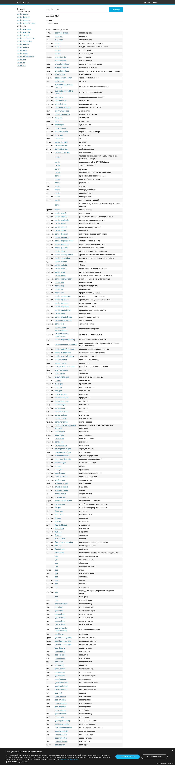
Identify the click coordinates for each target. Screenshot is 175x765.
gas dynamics (60, 696)
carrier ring (21, 59)
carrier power (22, 53)
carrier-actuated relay (63, 317)
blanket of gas (60, 100)
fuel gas (58, 546)
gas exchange (60, 710)
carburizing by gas (62, 152)
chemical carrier (61, 370)
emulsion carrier (61, 487)
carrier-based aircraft (63, 320)
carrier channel (61, 227)
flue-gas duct (60, 539)
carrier (57, 157)
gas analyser (60, 614)
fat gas (57, 508)
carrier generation (24, 29)
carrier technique (61, 303)
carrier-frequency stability (65, 340)
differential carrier (62, 456)
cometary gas (60, 405)
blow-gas (58, 118)
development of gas (63, 449)
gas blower (59, 634)
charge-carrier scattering (64, 366)
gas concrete (60, 655)
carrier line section (24, 41)
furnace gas (59, 549)
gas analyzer (60, 621)
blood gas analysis (62, 114)
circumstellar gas (62, 377)
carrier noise (22, 50)
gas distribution (61, 683)
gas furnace (59, 717)
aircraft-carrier (60, 60)
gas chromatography (63, 641)
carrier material (23, 44)
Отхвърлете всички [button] (154, 757)
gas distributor (61, 689)
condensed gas (61, 415)
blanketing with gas (62, 107)
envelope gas (60, 497)
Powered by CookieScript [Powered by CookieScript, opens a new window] (165, 764)
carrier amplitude (62, 220)
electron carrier (61, 476)
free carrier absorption (64, 542)
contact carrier (61, 418)
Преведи (116, 9)
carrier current (22, 14)
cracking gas (60, 431)
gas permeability (61, 731)
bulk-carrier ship (61, 132)
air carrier (59, 40)
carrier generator (23, 32)
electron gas (60, 480)
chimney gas (60, 373)
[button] (58, 762)
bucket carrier (60, 128)
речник (147, 2)
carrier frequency (24, 20)
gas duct (58, 693)
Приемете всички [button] (128, 757)
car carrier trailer (61, 142)
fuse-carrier (59, 553)
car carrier (59, 139)
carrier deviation (23, 17)
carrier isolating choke (26, 38)
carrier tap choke (61, 300)
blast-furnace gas (62, 111)
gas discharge (60, 679)
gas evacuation (61, 703)
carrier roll (21, 62)
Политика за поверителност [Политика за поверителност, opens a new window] (69, 759)
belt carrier (59, 97)
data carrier (59, 438)
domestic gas (60, 463)
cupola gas (59, 435)
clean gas (59, 384)
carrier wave (60, 313)
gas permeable (61, 734)
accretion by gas (61, 33)
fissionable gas (61, 525)
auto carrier (59, 81)
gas (56, 556)
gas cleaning (60, 648)
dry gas (58, 466)
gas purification (61, 738)
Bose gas (58, 121)
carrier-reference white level (66, 344)
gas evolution (60, 707)
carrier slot (21, 65)
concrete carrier (61, 411)
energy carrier (60, 494)
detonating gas (61, 445)
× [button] (172, 750)
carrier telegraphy (62, 307)
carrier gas (21, 26)
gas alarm (59, 607)
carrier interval (23, 35)
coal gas (58, 387)
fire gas (58, 518)
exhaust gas (60, 504)
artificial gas (60, 74)
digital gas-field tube (63, 459)
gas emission (60, 700)
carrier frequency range (26, 23)
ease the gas (60, 473)
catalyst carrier (61, 360)
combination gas (61, 398)
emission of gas (61, 483)
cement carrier (61, 363)
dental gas (59, 442)
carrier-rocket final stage (64, 349)
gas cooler (59, 662)
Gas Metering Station (63, 727)
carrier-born (59, 324)
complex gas (60, 408)
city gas (58, 380)
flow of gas (59, 528)
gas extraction (60, 714)
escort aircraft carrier (63, 501)
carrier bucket (60, 223)
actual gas (59, 36)
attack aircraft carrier (63, 78)
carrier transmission (63, 310)
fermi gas (58, 511)
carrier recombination (25, 56)
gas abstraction (61, 604)
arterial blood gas (62, 64)
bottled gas (59, 125)
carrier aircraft (60, 213)
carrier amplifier (61, 217)
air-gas (57, 50)
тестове (154, 2)
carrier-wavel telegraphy (64, 356)
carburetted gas (61, 145)
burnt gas (58, 135)
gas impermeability (62, 721)
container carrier (61, 422)
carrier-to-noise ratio (63, 353)
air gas (57, 43)
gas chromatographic (63, 638)
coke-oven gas (60, 394)
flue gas (58, 532)
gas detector (60, 669)
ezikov (23, 2)
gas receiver (60, 745)
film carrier (59, 514)
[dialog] (87, 756)
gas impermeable (62, 724)
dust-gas (58, 470)
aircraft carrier (60, 57)
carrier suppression (62, 296)
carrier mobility (23, 47)
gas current (59, 665)
